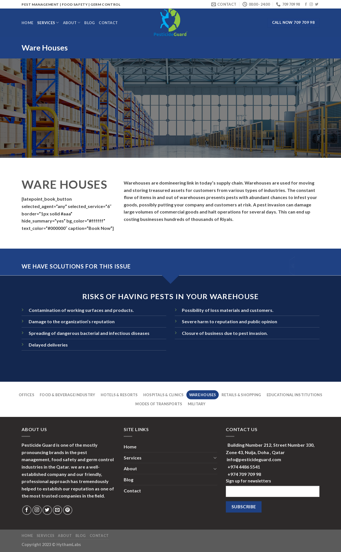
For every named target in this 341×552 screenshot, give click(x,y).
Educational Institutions (294, 395)
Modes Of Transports (158, 404)
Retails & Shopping (241, 395)
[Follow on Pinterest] (67, 510)
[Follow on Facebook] (306, 5)
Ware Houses (202, 395)
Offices (26, 395)
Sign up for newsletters (248, 480)
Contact (108, 22)
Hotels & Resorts (119, 395)
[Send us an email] (57, 510)
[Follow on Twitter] (316, 5)
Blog (89, 22)
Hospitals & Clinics (163, 395)
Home (27, 22)
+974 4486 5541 (244, 466)
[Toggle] (215, 457)
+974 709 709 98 (244, 474)
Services (48, 22)
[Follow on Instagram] (311, 5)
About (72, 22)
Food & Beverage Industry (67, 395)
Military (197, 404)
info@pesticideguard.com (254, 459)
